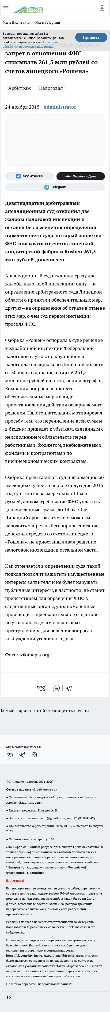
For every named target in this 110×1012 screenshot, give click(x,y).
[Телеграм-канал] (55, 187)
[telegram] (70, 688)
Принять (91, 37)
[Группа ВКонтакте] (29, 176)
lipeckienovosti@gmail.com (44, 818)
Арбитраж (19, 88)
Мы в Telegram (47, 22)
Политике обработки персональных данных (30, 44)
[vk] (41, 688)
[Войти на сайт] (102, 7)
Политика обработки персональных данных (39, 984)
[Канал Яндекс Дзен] (80, 176)
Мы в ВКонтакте (16, 22)
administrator (60, 107)
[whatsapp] (56, 688)
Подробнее (35, 873)
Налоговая (51, 88)
